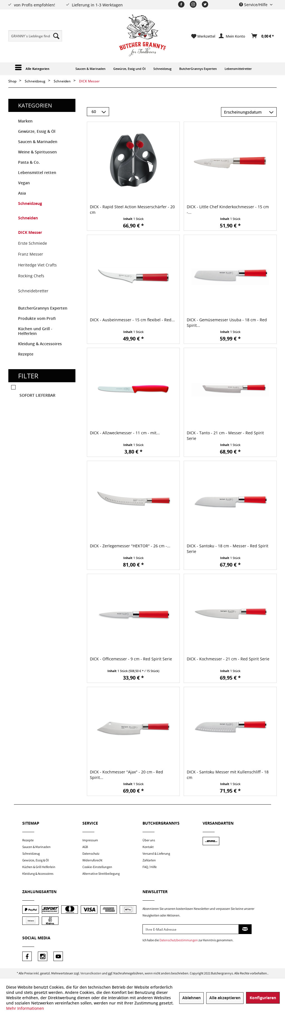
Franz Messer (30, 254)
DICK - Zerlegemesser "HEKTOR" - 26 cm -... (130, 545)
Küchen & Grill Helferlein (38, 867)
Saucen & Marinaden (37, 141)
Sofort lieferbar (37, 395)
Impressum (90, 840)
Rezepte (25, 354)
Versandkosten (90, 973)
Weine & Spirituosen (37, 152)
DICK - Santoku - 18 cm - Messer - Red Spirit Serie (227, 548)
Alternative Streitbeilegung (101, 873)
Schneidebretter (33, 290)
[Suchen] (56, 35)
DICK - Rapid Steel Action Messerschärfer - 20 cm (132, 209)
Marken (25, 121)
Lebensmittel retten (37, 172)
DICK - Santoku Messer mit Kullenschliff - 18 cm (228, 774)
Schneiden (28, 218)
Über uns (148, 840)
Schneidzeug (30, 203)
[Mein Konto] (232, 36)
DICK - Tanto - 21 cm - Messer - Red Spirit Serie (225, 435)
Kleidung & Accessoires (40, 344)
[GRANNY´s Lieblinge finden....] (35, 35)
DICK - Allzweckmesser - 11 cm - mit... (125, 432)
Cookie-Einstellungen (97, 867)
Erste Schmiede (32, 243)
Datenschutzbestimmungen (178, 940)
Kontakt (148, 847)
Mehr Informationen (25, 1008)
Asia (22, 193)
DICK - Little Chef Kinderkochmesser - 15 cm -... (228, 209)
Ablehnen (191, 998)
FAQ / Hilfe (149, 867)
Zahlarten (149, 860)
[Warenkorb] (263, 36)
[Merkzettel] (203, 36)
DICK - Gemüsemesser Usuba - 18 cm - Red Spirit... (227, 322)
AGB (85, 847)
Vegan (24, 183)
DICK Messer (30, 232)
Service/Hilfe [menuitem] (254, 4)
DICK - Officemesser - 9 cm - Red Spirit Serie (131, 658)
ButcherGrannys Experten (42, 308)
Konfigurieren (263, 998)
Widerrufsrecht (92, 860)
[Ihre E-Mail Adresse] (190, 929)
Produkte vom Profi (37, 318)
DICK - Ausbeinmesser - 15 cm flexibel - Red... (132, 319)
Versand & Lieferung (156, 853)
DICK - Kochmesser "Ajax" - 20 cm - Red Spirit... (126, 774)
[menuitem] (35, 35)
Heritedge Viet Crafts (37, 265)
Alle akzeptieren (224, 998)
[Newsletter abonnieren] (245, 929)
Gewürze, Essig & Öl (36, 131)
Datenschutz (90, 853)
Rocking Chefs (31, 275)
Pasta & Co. (29, 162)
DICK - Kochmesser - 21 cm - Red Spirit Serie (228, 658)
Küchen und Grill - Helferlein (35, 331)
